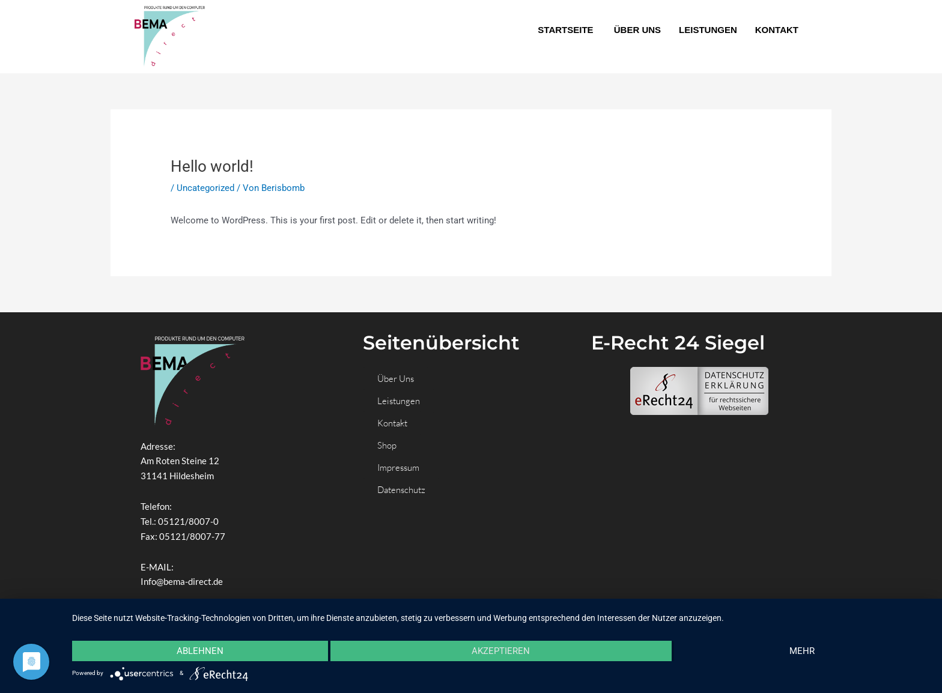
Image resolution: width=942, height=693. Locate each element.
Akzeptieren (501, 651)
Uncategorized (205, 188)
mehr (802, 651)
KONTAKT (776, 30)
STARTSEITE (566, 30)
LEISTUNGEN (708, 30)
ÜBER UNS (637, 30)
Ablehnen (200, 651)
